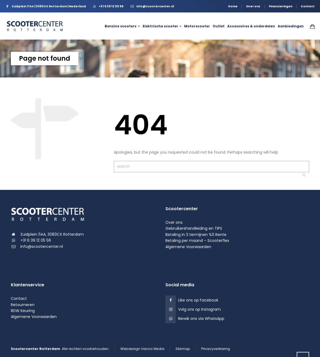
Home (233, 6)
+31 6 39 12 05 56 (35, 240)
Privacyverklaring (215, 348)
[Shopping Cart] (310, 26)
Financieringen (280, 6)
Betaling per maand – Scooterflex (197, 240)
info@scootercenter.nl (41, 246)
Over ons (253, 6)
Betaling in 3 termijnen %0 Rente (195, 234)
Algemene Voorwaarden (188, 246)
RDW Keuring (23, 310)
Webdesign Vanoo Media (142, 348)
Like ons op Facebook (198, 300)
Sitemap (182, 348)
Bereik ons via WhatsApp (201, 318)
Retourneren (22, 304)
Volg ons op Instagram (199, 309)
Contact (308, 6)
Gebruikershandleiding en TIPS (193, 228)
